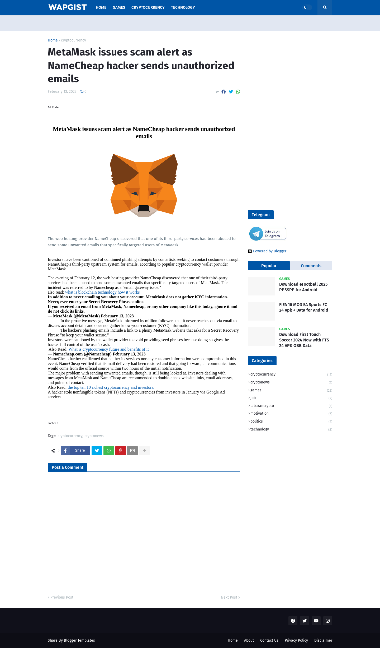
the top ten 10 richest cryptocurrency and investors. (111, 387)
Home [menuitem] (101, 7)
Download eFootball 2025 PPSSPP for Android (303, 287)
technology (291, 429)
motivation (291, 414)
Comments (311, 265)
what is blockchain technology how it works (102, 292)
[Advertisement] (281, 95)
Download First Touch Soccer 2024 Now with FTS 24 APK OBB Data (304, 340)
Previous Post (61, 597)
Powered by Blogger (267, 251)
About (249, 640)
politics (291, 422)
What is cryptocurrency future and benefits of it (108, 349)
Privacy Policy (296, 640)
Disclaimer (323, 640)
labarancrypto (291, 406)
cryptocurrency (73, 40)
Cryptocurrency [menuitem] (148, 7)
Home (53, 40)
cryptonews (94, 436)
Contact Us (269, 640)
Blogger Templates (79, 640)
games (291, 391)
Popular (269, 265)
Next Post (229, 597)
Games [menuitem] (119, 7)
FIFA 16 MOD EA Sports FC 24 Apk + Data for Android (303, 307)
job (291, 398)
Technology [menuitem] (183, 7)
